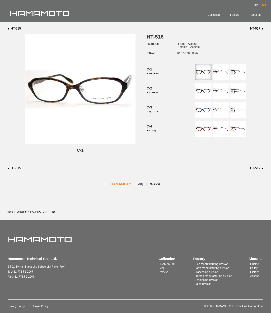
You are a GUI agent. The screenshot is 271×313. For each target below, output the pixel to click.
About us (255, 14)
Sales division (202, 283)
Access (254, 275)
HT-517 (255, 28)
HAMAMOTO (121, 184)
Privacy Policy (16, 306)
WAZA (155, 184)
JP (256, 4)
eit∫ (140, 184)
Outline (254, 264)
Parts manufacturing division (211, 268)
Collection (214, 14)
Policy (254, 268)
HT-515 (16, 28)
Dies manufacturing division (211, 264)
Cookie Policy (40, 306)
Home (10, 211)
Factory (234, 14)
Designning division (206, 279)
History (254, 272)
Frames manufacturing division (213, 275)
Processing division (206, 272)
